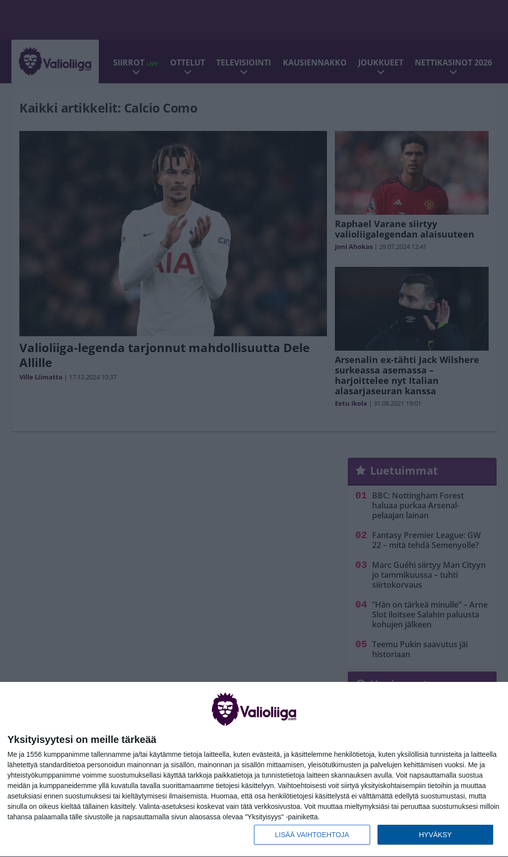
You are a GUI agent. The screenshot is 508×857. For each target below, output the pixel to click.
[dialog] (254, 769)
